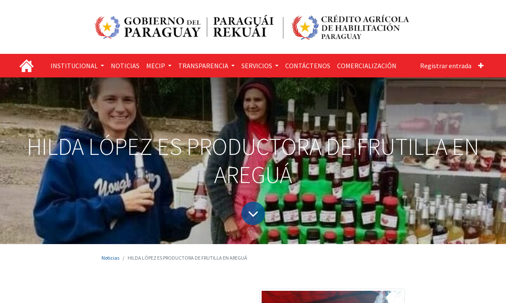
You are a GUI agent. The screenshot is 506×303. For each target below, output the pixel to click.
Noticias (110, 258)
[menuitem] (125, 65)
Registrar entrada (445, 65)
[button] (481, 65)
